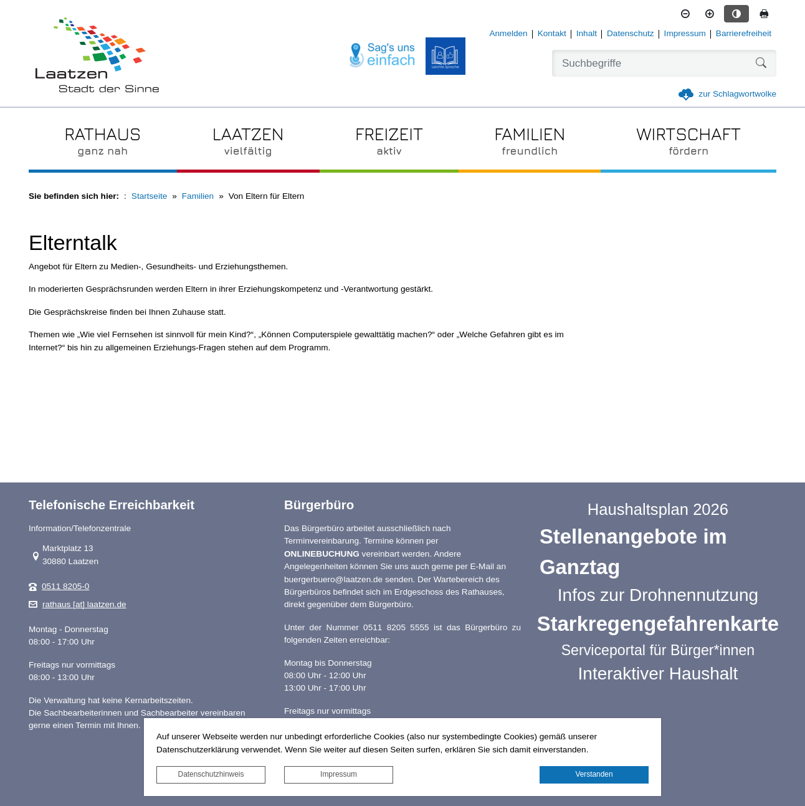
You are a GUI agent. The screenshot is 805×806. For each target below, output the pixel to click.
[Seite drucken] (763, 13)
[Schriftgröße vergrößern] (709, 13)
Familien (198, 196)
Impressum (338, 774)
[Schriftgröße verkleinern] (685, 13)
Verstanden (593, 774)
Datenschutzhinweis (211, 774)
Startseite (149, 196)
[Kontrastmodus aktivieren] (736, 13)
